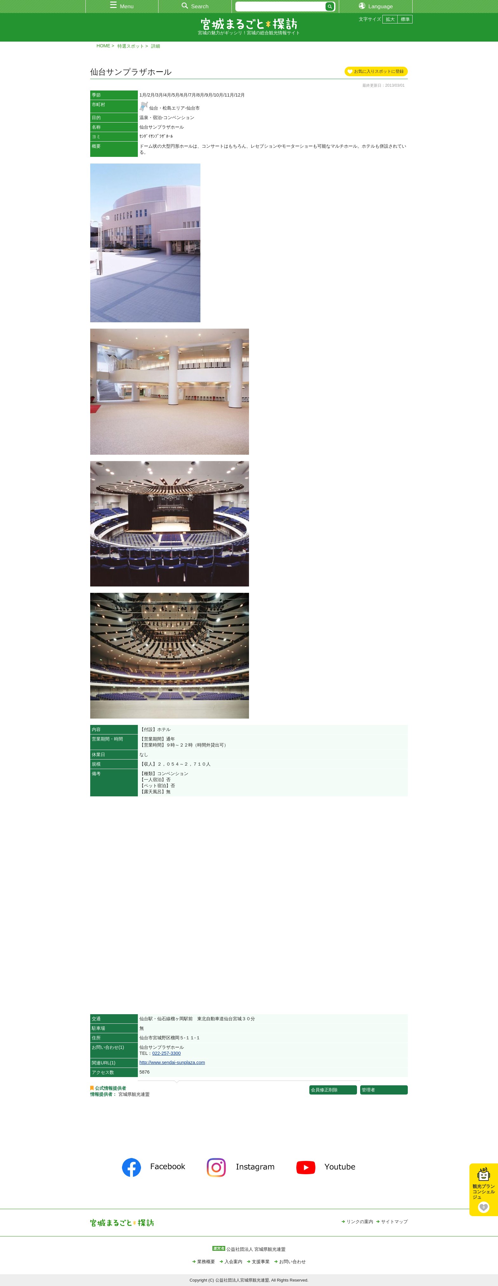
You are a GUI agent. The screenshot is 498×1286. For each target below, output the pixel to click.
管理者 (368, 1089)
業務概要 (206, 1261)
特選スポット (131, 46)
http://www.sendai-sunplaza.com (172, 1062)
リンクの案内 (360, 1221)
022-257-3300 (166, 1053)
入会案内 (233, 1261)
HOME (103, 45)
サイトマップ (394, 1221)
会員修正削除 (324, 1089)
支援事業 (261, 1261)
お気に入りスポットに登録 (379, 71)
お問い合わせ (292, 1261)
